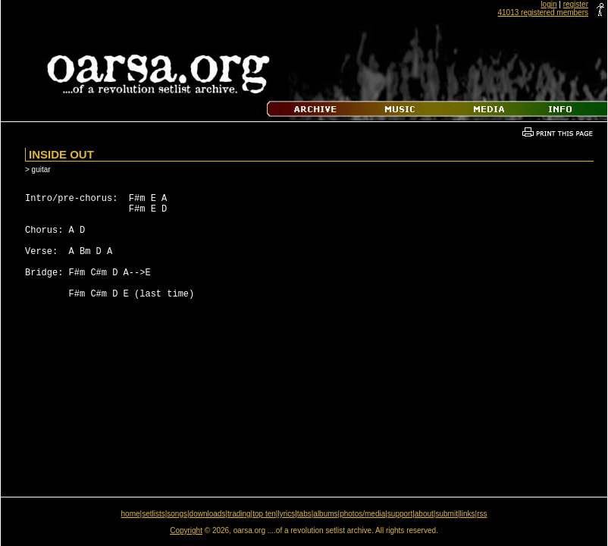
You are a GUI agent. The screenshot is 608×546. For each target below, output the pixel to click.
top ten (264, 514)
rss (482, 514)
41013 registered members (542, 12)
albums (325, 514)
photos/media (362, 514)
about (424, 514)
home (130, 514)
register (575, 4)
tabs (304, 514)
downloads (208, 514)
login (548, 4)
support (399, 514)
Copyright (186, 530)
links (467, 514)
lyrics (286, 514)
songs (177, 514)
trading (239, 514)
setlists (153, 514)
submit (446, 514)
